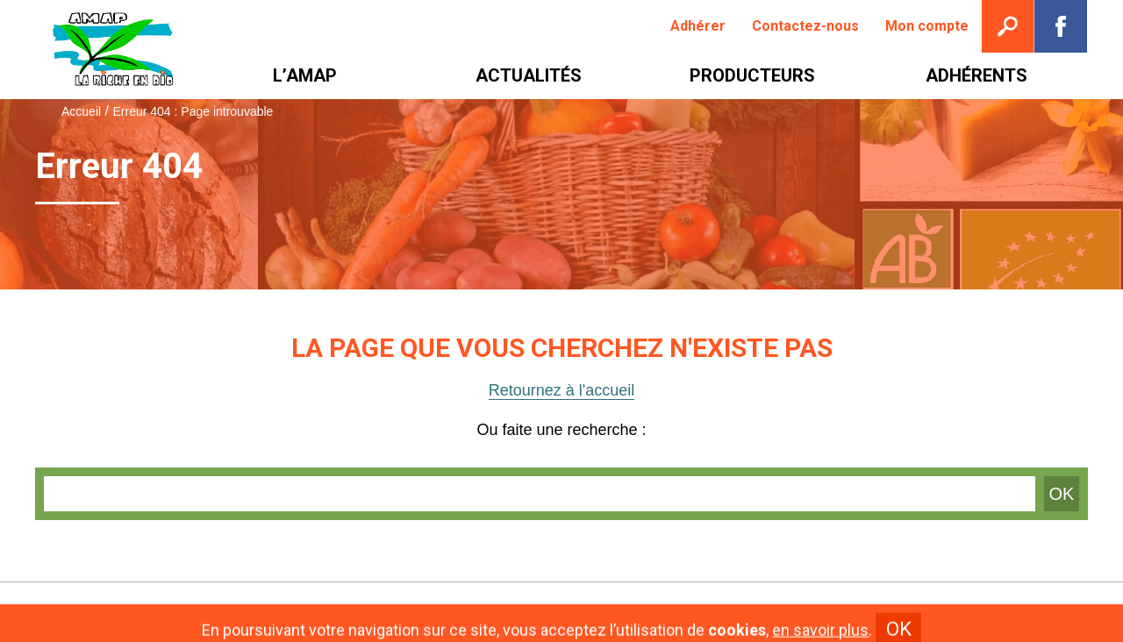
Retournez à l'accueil (562, 390)
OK (1062, 493)
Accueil (81, 111)
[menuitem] (698, 26)
